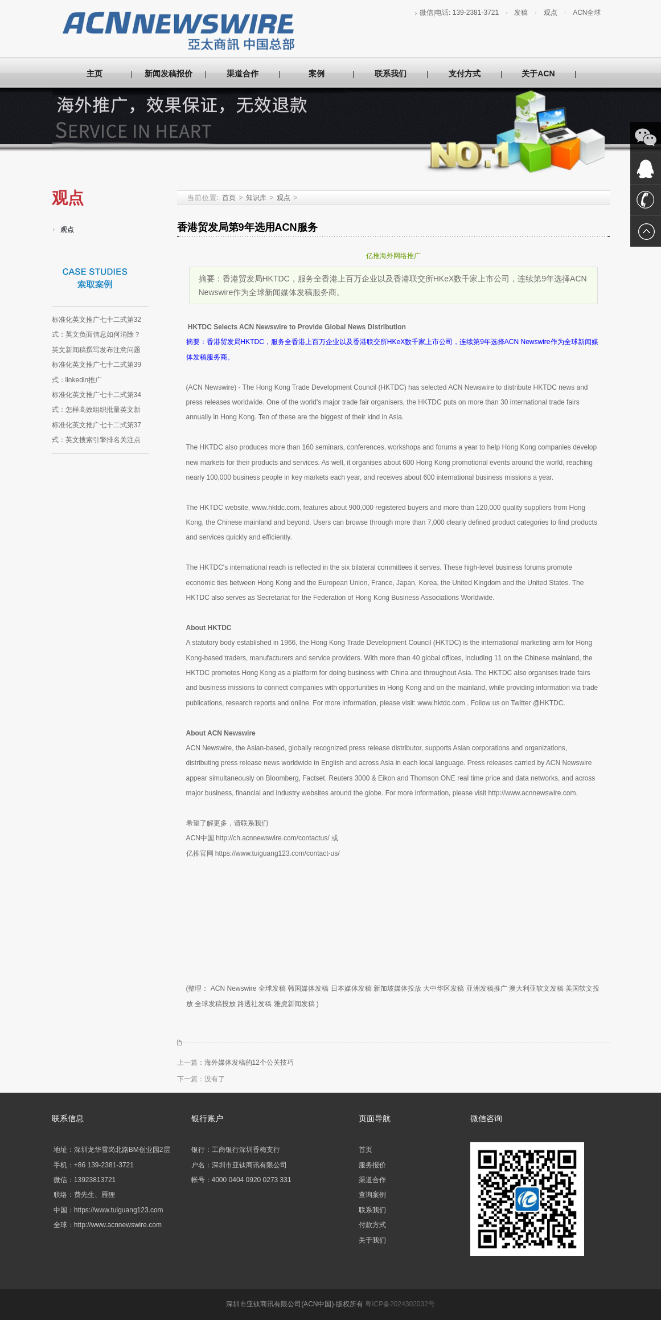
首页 (229, 198)
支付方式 (465, 73)
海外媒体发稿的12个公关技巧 (249, 1062)
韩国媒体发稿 (308, 988)
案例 (317, 73)
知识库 (256, 198)
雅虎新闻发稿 (294, 1004)
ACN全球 (587, 13)
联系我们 (391, 73)
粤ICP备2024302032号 (400, 1304)
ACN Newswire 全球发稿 (248, 988)
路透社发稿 (254, 1004)
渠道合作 (242, 73)
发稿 (521, 13)
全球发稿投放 (215, 1004)
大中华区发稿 (443, 988)
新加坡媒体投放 (397, 988)
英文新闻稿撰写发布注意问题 (96, 350)
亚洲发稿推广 (486, 988)
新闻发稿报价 (168, 73)
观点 (550, 13)
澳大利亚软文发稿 (536, 988)
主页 (94, 73)
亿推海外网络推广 (393, 256)
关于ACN (538, 73)
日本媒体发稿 (351, 988)
